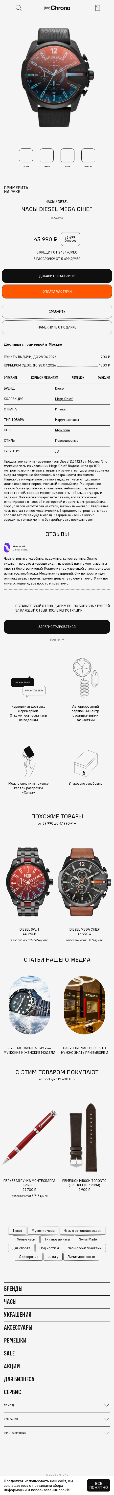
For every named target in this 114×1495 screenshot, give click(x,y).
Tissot (17, 1230)
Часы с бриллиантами (85, 1248)
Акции (12, 1366)
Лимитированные (81, 1256)
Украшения (17, 1314)
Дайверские (29, 1256)
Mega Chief (64, 399)
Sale (9, 1353)
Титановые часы (57, 1239)
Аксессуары (18, 1327)
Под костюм (49, 1248)
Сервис (12, 1392)
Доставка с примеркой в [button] (33, 344)
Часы (10, 1301)
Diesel (60, 388)
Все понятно (98, 1485)
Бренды (13, 1288)
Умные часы (26, 1239)
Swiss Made (88, 1239)
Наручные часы (67, 419)
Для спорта (21, 1248)
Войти (54, 639)
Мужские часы (43, 1230)
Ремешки (15, 1340)
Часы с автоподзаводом (83, 1230)
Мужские (62, 430)
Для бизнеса (19, 1379)
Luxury (53, 1256)
